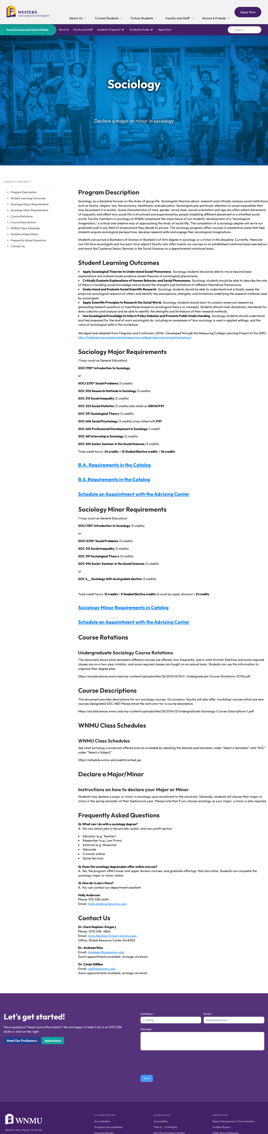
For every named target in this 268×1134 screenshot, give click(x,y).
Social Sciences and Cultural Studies (27, 29)
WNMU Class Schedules (25, 228)
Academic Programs (109, 29)
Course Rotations (22, 216)
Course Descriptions (23, 222)
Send (147, 1078)
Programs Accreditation (108, 1127)
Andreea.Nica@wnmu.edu (106, 952)
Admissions (52, 1041)
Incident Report (222, 1127)
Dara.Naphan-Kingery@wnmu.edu (112, 936)
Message (147, 1029)
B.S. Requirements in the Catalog (114, 479)
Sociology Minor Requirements (29, 210)
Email (208, 1014)
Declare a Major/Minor (25, 234)
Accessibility (161, 1121)
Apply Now (248, 12)
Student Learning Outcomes (28, 198)
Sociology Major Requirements (30, 204)
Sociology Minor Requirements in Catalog (123, 607)
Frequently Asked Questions (28, 240)
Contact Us (18, 246)
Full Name (148, 1014)
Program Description (23, 192)
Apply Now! (164, 29)
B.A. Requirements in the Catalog (114, 465)
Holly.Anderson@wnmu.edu (107, 904)
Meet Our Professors (22, 1041)
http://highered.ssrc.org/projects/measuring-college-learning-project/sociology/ (135, 337)
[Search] (244, 29)
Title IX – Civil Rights (165, 1127)
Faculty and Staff (83, 29)
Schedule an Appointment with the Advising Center (133, 494)
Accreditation (102, 1121)
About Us (64, 29)
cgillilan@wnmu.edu (102, 969)
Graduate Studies (139, 29)
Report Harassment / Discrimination (234, 1121)
